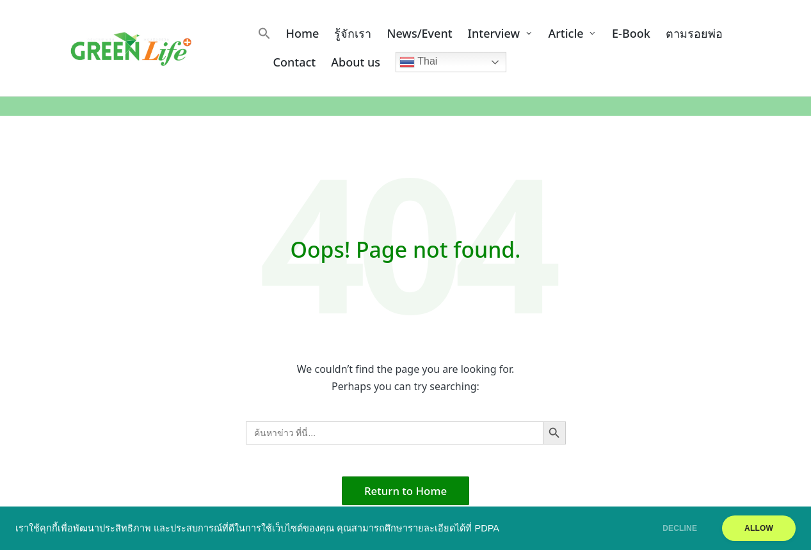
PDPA (487, 528)
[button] (264, 33)
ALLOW (758, 528)
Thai (418, 62)
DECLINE (679, 528)
